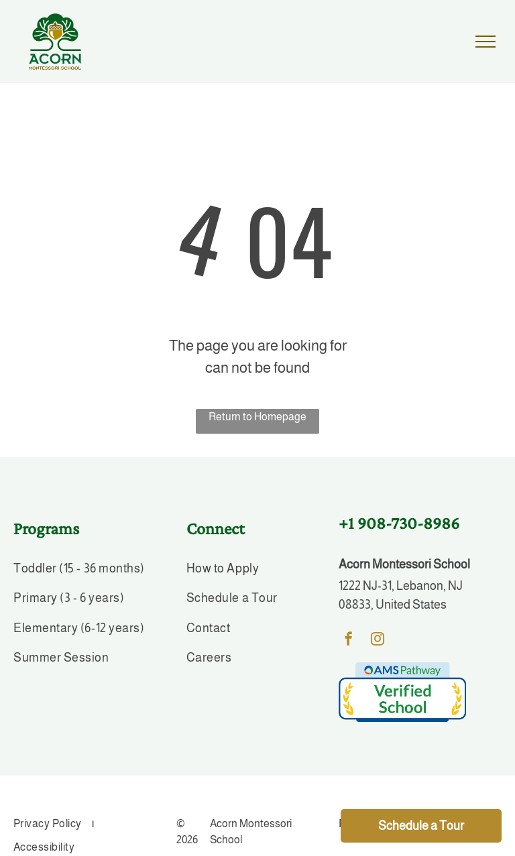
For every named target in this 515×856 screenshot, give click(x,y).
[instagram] (377, 640)
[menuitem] (83, 571)
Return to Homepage (257, 416)
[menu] (485, 41)
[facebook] (349, 640)
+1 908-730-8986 (399, 523)
